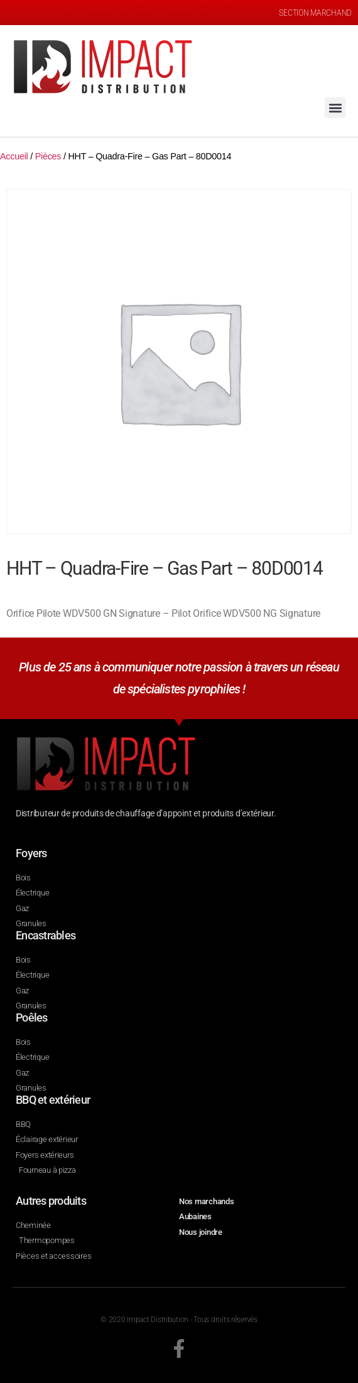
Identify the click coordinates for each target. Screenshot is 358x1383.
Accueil (14, 156)
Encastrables (45, 935)
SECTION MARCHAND (315, 13)
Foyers (31, 853)
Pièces (48, 156)
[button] (335, 107)
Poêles (32, 1017)
